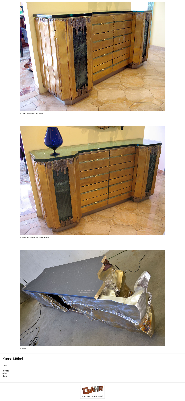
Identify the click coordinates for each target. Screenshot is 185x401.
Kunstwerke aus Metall (93, 391)
